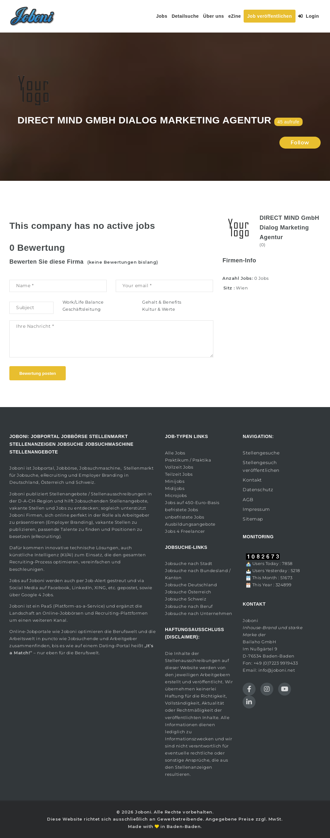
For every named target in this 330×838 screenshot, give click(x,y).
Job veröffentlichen (269, 16)
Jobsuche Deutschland (191, 584)
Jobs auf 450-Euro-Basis (192, 502)
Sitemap (253, 519)
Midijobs (174, 488)
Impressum (256, 509)
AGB (248, 499)
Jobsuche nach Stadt (188, 563)
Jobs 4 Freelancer (185, 531)
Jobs (162, 16)
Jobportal (43, 468)
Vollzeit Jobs (179, 467)
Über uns (213, 16)
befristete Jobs (181, 509)
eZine (234, 16)
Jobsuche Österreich (188, 591)
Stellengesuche (261, 453)
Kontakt (252, 480)
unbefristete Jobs (184, 517)
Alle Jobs (175, 452)
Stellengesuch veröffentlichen (261, 466)
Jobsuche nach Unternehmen (198, 613)
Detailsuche (185, 16)
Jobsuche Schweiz (185, 598)
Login (308, 16)
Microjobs (176, 495)
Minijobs (174, 481)
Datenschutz (258, 489)
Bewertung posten (37, 373)
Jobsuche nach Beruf (189, 606)
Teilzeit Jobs (179, 474)
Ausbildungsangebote (190, 524)
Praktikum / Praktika (188, 460)
